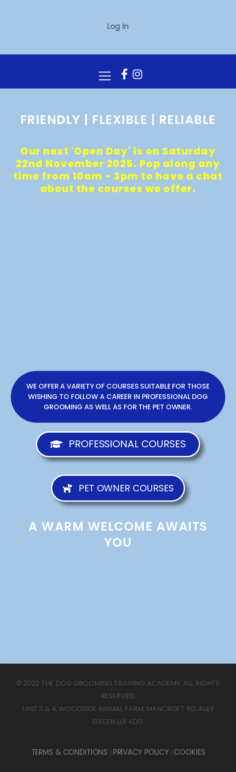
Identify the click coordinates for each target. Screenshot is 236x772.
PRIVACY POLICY (141, 752)
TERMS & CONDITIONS (69, 752)
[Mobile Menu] (105, 71)
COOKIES (189, 752)
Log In (117, 26)
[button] (118, 397)
